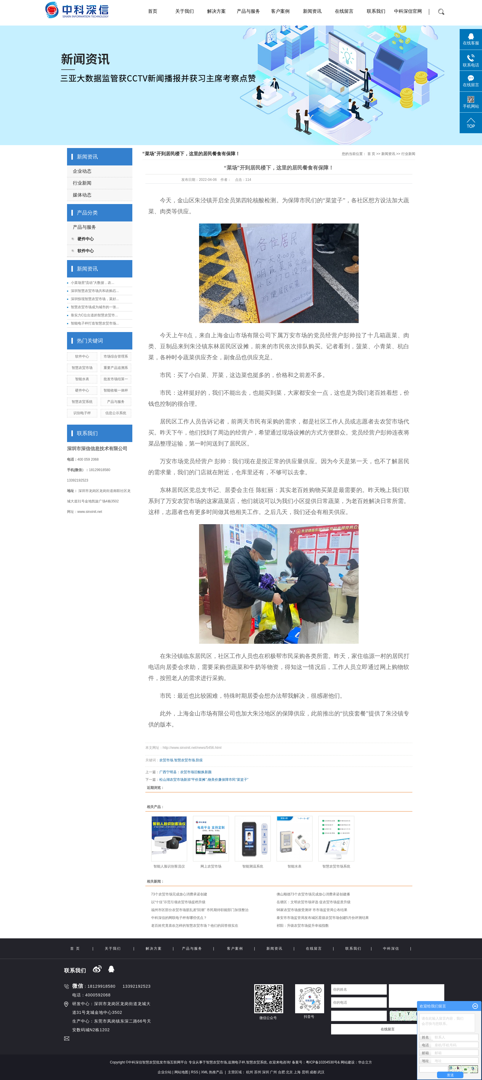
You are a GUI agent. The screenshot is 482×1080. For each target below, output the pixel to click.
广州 (273, 1072)
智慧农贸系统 (82, 402)
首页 (152, 11)
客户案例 (280, 11)
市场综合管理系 (116, 356)
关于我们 (184, 11)
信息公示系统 (115, 413)
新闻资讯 (312, 11)
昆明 (305, 1072)
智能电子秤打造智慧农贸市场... (95, 323)
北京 (289, 1072)
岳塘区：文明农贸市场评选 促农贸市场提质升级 (314, 902)
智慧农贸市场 (82, 368)
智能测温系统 (252, 866)
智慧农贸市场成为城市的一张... (95, 307)
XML (204, 1072)
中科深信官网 (408, 11)
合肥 (281, 1072)
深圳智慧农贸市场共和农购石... (95, 291)
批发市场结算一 (116, 379)
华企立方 (365, 1062)
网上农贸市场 (211, 866)
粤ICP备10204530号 (321, 1062)
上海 (297, 1072)
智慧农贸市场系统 (336, 866)
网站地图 (181, 1072)
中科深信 (391, 948)
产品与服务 (248, 11)
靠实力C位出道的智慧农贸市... (94, 315)
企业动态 (82, 171)
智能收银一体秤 (116, 390)
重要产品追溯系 (116, 368)
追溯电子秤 (236, 1062)
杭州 (249, 1072)
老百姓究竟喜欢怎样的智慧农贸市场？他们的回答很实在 (194, 926)
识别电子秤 (82, 413)
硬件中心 (85, 239)
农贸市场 (166, 760)
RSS (194, 1072)
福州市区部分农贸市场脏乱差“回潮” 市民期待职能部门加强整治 (199, 910)
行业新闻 (82, 183)
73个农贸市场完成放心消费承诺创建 (179, 894)
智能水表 (82, 379)
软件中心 (85, 250)
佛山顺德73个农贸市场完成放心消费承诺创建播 (313, 894)
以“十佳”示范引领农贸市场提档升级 (178, 902)
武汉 (320, 1072)
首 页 (371, 154)
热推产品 (216, 1072)
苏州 (257, 1072)
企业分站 (165, 1072)
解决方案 (216, 11)
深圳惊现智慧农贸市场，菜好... (95, 299)
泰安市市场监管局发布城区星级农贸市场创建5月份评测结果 (323, 918)
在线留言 (344, 11)
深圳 (265, 1072)
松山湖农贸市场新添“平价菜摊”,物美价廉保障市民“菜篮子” (203, 780)
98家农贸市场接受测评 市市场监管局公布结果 (312, 910)
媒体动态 (82, 194)
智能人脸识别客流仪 (169, 866)
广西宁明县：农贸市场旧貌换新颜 (185, 772)
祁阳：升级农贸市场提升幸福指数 (303, 926)
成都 (313, 1072)
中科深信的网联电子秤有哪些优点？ (179, 918)
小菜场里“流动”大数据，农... (92, 283)
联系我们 (376, 11)
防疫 (199, 760)
